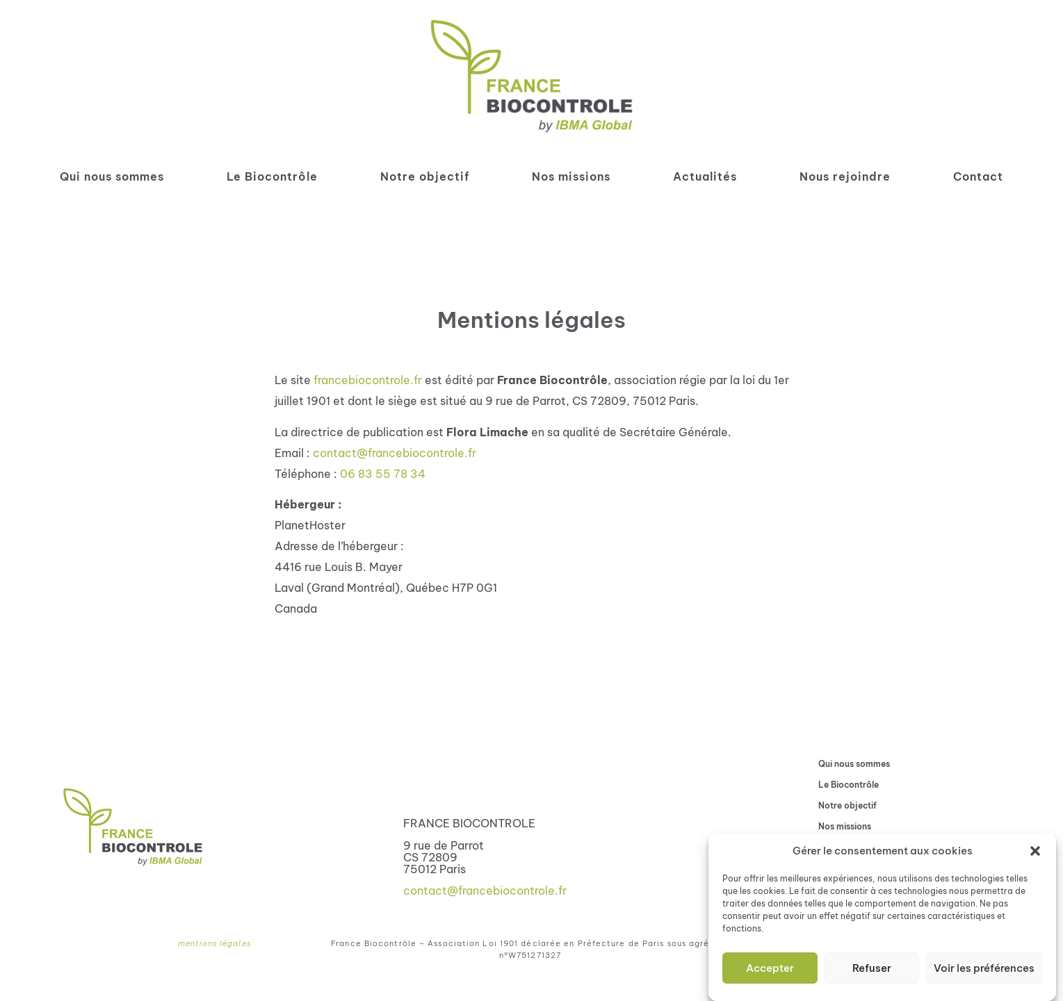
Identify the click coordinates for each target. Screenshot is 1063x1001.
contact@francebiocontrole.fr (394, 453)
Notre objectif (424, 176)
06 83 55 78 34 (382, 474)
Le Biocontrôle (272, 176)
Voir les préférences (984, 968)
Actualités (705, 176)
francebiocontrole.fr (368, 380)
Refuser (871, 968)
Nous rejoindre (845, 176)
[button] (1035, 852)
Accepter (770, 968)
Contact (978, 176)
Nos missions (571, 176)
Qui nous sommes (112, 176)
